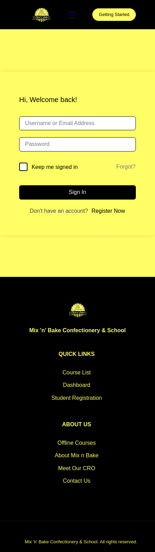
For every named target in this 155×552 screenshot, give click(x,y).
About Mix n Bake (76, 455)
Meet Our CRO (76, 468)
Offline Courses (76, 443)
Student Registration (77, 398)
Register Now (108, 211)
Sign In (77, 192)
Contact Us (76, 481)
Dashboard (76, 385)
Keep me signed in (55, 167)
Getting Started (114, 14)
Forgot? (125, 167)
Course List (77, 372)
